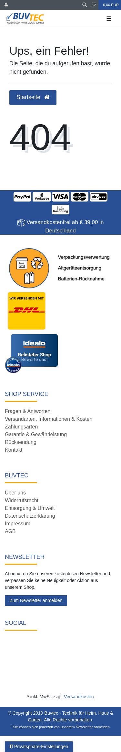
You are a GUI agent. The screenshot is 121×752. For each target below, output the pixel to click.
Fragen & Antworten (27, 411)
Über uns (15, 492)
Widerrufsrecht (21, 500)
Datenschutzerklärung (30, 516)
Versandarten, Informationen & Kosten (48, 419)
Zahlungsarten (21, 426)
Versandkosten (79, 696)
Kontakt (13, 450)
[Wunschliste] (93, 5)
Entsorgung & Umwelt (30, 508)
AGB (10, 531)
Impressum (17, 523)
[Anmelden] (6, 5)
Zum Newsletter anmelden (36, 600)
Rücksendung (20, 442)
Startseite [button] (32, 97)
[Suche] (85, 5)
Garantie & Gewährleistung (36, 434)
